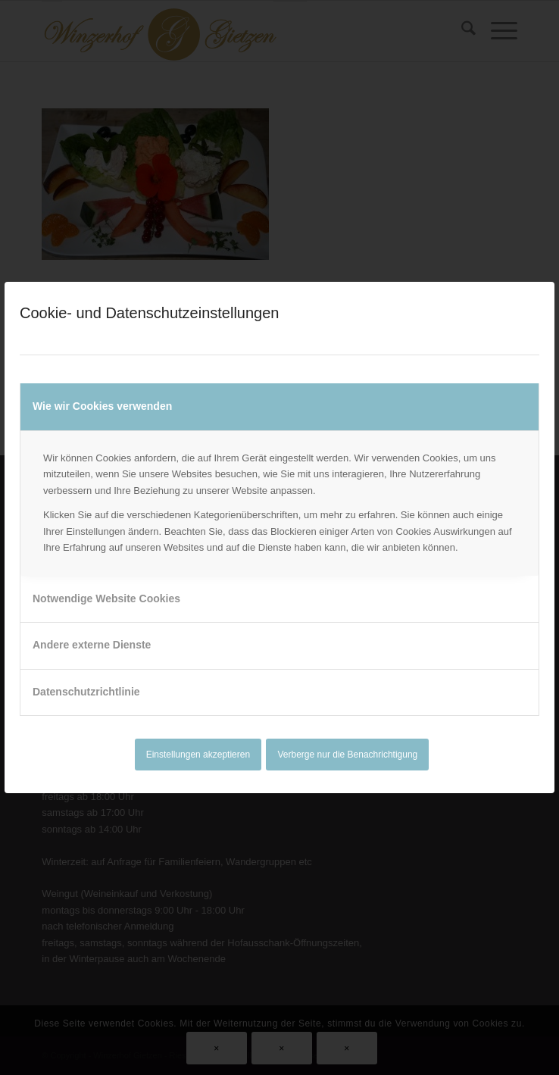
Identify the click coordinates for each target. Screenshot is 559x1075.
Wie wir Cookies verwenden (102, 406)
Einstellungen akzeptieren (198, 754)
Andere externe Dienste (92, 645)
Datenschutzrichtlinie (86, 692)
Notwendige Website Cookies (106, 598)
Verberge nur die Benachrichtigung (348, 754)
